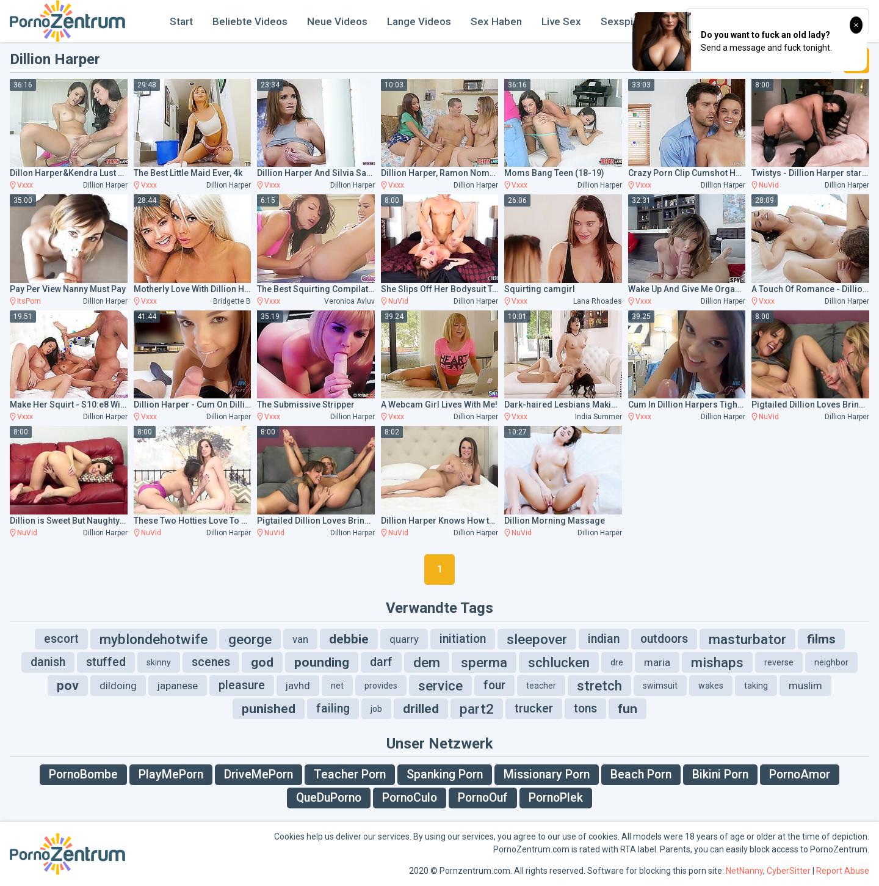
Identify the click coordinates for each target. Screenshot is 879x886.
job (376, 709)
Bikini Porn (720, 774)
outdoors (664, 639)
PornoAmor (799, 774)
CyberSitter (789, 871)
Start (181, 21)
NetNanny (744, 871)
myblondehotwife (153, 639)
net (337, 685)
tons (585, 708)
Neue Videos (337, 21)
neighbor (831, 662)
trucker (534, 708)
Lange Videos (419, 21)
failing (333, 708)
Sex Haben (496, 21)
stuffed (106, 662)
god (262, 662)
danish (48, 662)
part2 (477, 709)
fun (627, 708)
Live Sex (561, 21)
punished (268, 708)
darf (381, 662)
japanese (177, 685)
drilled (421, 708)
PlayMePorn (171, 774)
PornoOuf (483, 798)
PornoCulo (409, 798)
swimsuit (660, 685)
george (250, 639)
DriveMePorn (258, 774)
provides (380, 685)
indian (604, 639)
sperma (484, 662)
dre (616, 662)
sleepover (537, 639)
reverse (779, 662)
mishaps (717, 662)
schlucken (559, 662)
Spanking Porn (445, 774)
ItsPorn (29, 301)
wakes (710, 685)
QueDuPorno (328, 798)
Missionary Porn (547, 774)
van (300, 639)
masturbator (747, 639)
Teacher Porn (350, 774)
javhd (298, 685)
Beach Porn (640, 774)
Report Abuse (842, 871)
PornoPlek (556, 798)
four (494, 685)
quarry (404, 639)
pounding (321, 662)
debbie (349, 639)
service (440, 686)
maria (657, 662)
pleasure (242, 685)
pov (68, 685)
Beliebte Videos (250, 21)
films (821, 639)
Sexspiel (621, 21)
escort (61, 639)
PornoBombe (83, 774)
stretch (599, 686)
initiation (463, 639)
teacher (541, 685)
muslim (805, 685)
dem (426, 662)
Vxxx (25, 185)
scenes (211, 662)
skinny (158, 662)
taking (756, 685)
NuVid (769, 185)
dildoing (118, 685)
